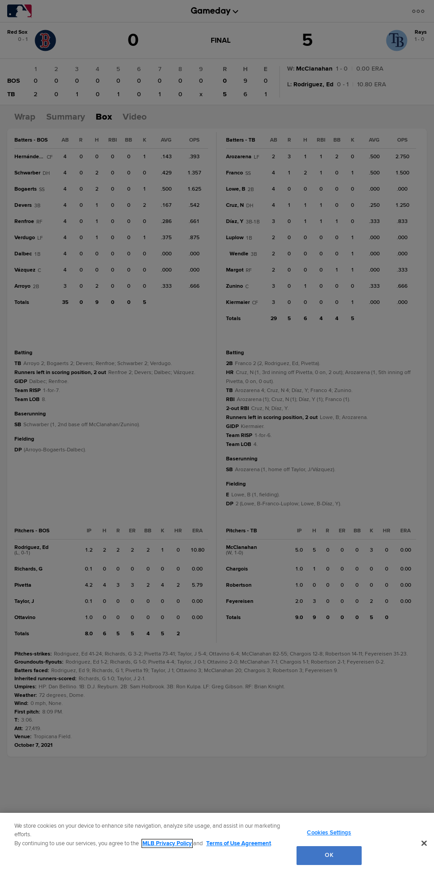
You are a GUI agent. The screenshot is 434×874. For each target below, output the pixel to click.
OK (329, 855)
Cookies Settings (329, 832)
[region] (217, 843)
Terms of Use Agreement (238, 843)
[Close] (424, 843)
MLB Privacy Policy (167, 843)
